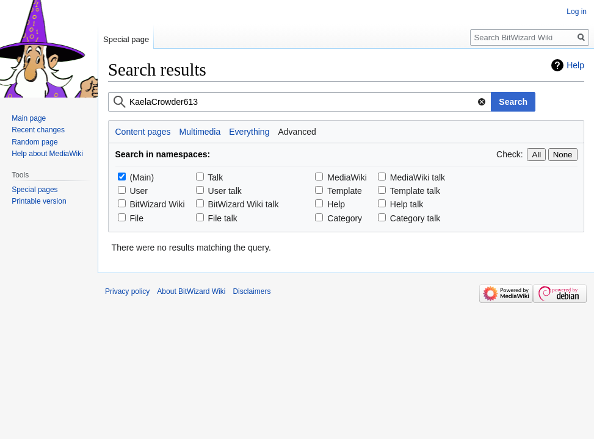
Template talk (415, 191)
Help (575, 65)
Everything (249, 132)
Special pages (34, 189)
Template (344, 191)
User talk (225, 191)
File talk (222, 218)
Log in (577, 11)
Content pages (143, 132)
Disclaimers (251, 291)
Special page (126, 39)
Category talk (415, 218)
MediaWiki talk (417, 177)
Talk (215, 177)
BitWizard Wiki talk (243, 204)
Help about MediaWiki (47, 153)
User (138, 191)
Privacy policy (127, 291)
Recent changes (38, 130)
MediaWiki (347, 177)
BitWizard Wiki (156, 204)
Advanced (297, 132)
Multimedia (200, 132)
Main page (29, 118)
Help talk (406, 204)
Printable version (39, 201)
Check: (509, 154)
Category (344, 218)
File (136, 218)
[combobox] (299, 102)
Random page (34, 142)
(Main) (141, 177)
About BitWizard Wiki (191, 291)
